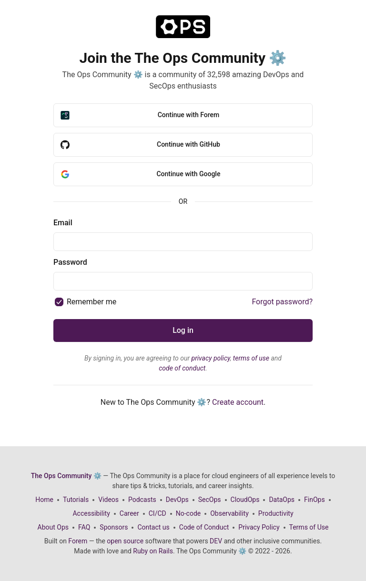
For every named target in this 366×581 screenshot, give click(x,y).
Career (129, 513)
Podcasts (142, 499)
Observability (229, 513)
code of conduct (182, 368)
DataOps (282, 499)
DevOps (177, 499)
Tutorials (76, 499)
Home (44, 499)
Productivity (276, 513)
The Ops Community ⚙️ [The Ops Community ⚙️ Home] (66, 476)
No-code (188, 513)
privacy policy (211, 358)
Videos (108, 499)
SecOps (209, 499)
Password (70, 262)
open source (125, 541)
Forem (77, 541)
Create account (238, 402)
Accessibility (91, 513)
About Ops (53, 527)
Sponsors (114, 527)
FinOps (314, 499)
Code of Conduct (204, 527)
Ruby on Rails (153, 551)
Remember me (91, 301)
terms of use (251, 358)
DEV (216, 541)
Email (62, 222)
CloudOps (245, 499)
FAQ (84, 527)
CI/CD (157, 513)
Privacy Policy (258, 527)
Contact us (153, 527)
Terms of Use (309, 527)
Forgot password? (282, 301)
